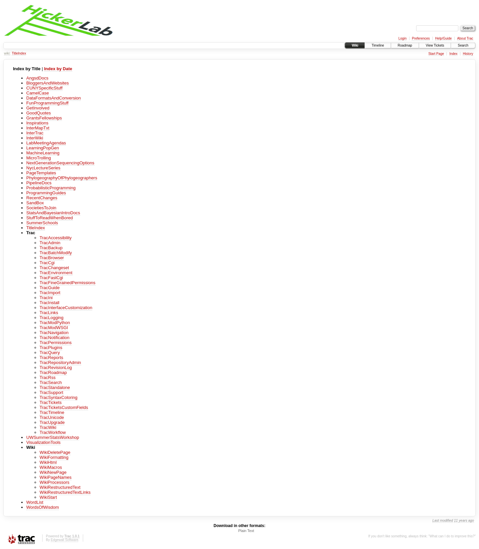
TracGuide (50, 287)
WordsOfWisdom (42, 507)
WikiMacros (51, 467)
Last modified (442, 520)
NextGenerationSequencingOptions (60, 162)
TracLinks (49, 312)
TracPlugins (51, 347)
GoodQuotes (38, 112)
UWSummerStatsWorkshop (52, 437)
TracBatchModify (56, 252)
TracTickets (51, 402)
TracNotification (55, 337)
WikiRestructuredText (60, 487)
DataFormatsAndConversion (53, 97)
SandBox (35, 202)
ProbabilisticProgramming (51, 187)
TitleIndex (19, 53)
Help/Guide (443, 38)
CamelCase (37, 93)
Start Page (436, 54)
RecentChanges (41, 197)
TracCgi (47, 262)
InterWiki (34, 137)
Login (402, 38)
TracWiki (48, 427)
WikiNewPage (53, 472)
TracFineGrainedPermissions (67, 282)
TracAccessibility (56, 237)
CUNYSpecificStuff (44, 88)
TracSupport (51, 392)
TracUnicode (52, 417)
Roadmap (405, 45)
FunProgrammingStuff (47, 102)
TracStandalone (55, 387)
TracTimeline (52, 412)
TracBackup (51, 247)
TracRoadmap (53, 372)
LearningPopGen (42, 147)
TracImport (50, 292)
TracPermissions (56, 342)
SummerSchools (42, 222)
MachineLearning (43, 152)
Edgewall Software (64, 540)
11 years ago (464, 520)
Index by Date (58, 68)
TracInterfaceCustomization (66, 307)
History (468, 54)
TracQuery (50, 352)
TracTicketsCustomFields (64, 407)
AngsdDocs (37, 78)
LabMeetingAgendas (46, 142)
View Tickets (435, 45)
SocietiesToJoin (41, 207)
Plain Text (246, 531)
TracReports (51, 357)
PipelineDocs (39, 182)
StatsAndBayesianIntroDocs (53, 212)
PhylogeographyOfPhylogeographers (61, 177)
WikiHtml (48, 462)
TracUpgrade (52, 422)
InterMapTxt (37, 127)
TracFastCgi (51, 277)
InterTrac (35, 132)
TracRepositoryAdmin (60, 362)
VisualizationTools (43, 442)
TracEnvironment (56, 272)
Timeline (378, 45)
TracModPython (55, 322)
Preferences (421, 38)
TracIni (46, 297)
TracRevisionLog (56, 367)
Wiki (355, 45)
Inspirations (37, 122)
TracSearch (51, 382)
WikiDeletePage (55, 452)
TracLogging (52, 317)
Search (463, 45)
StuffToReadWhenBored (49, 217)
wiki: (7, 53)
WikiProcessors (55, 482)
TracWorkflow (53, 432)
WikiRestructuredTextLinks (65, 492)
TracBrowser (52, 257)
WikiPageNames (56, 477)
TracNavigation (54, 332)
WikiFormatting (54, 457)
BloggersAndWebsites (47, 83)
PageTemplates (41, 172)
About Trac (465, 38)
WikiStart (48, 497)
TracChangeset (54, 267)
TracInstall (49, 302)
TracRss (48, 377)
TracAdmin (50, 242)
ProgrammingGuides (46, 192)
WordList (34, 502)
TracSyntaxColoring (59, 397)
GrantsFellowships (44, 117)
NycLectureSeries (43, 167)
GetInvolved (37, 107)
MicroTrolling (38, 157)
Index (453, 54)
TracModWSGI (54, 327)
